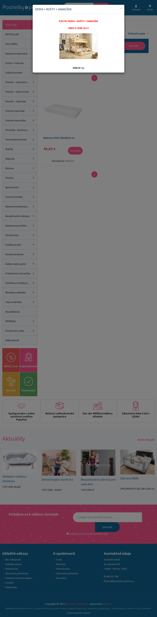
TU (82, 67)
